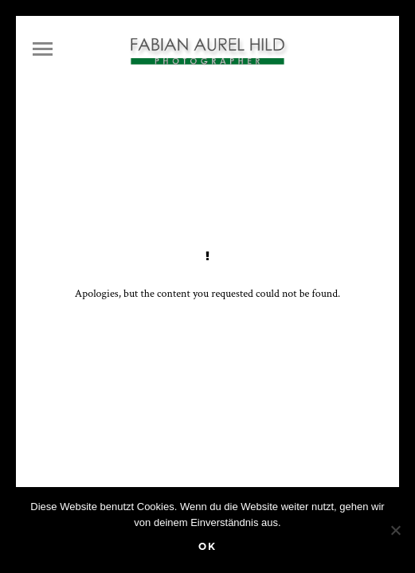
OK (207, 546)
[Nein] (395, 530)
